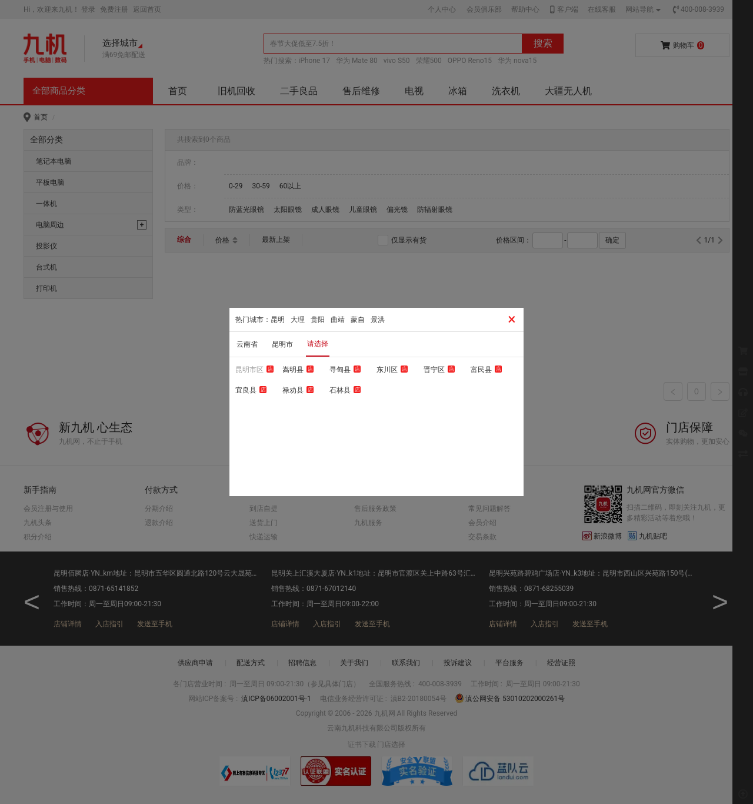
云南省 (247, 344)
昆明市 (282, 344)
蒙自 (358, 319)
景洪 (378, 319)
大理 (298, 319)
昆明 (278, 319)
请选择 (317, 344)
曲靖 (338, 319)
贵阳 (318, 319)
